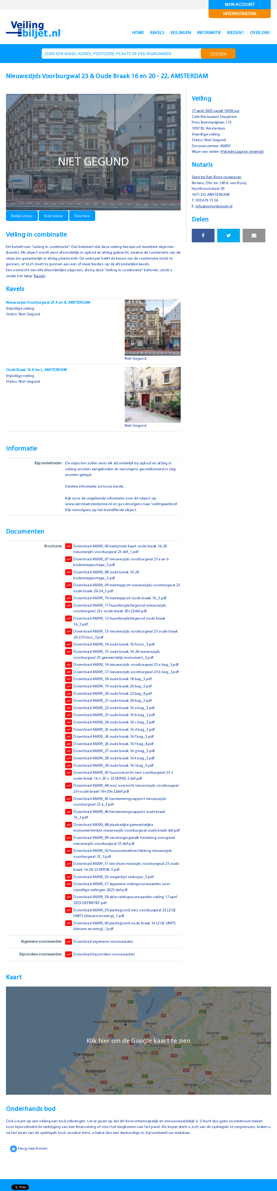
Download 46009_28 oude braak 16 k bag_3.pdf (113, 776)
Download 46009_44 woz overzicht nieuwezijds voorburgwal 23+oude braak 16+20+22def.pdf (112, 805)
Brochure (86, 215)
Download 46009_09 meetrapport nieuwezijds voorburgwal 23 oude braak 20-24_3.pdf (122, 593)
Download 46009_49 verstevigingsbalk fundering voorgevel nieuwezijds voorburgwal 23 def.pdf (113, 863)
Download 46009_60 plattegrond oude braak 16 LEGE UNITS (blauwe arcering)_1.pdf (118, 948)
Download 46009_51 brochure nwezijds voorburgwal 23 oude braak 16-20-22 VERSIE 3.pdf (119, 889)
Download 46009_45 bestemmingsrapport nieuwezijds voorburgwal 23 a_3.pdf (118, 818)
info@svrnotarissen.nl (216, 212)
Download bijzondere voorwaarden (100, 977)
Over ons (258, 32)
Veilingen (167, 32)
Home (119, 32)
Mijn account (240, 4)
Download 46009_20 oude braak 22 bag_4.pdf (111, 711)
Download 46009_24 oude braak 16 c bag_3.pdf (113, 740)
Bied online (56, 215)
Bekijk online (22, 215)
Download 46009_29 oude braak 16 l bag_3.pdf (112, 783)
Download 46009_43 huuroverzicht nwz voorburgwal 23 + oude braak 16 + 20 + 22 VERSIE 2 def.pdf (121, 792)
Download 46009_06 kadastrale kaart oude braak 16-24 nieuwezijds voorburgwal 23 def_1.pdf (119, 554)
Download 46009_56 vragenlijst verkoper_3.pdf (112, 900)
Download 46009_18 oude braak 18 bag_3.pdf (111, 696)
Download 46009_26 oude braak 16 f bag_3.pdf (112, 754)
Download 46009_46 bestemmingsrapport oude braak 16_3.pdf (118, 831)
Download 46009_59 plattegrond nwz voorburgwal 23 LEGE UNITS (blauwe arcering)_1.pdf (117, 935)
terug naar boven (29, 1171)
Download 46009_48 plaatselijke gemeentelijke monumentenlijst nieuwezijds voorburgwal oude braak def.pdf (118, 847)
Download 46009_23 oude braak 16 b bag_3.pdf (113, 732)
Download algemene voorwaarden (100, 965)
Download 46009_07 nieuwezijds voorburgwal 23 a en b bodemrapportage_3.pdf (120, 567)
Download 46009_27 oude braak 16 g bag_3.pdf (113, 768)
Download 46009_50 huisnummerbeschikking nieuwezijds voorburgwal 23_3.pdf (121, 876)
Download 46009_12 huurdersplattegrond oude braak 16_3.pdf (117, 626)
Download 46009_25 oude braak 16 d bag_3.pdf (113, 747)
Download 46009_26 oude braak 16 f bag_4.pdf (112, 761)
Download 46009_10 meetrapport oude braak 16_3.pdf (119, 604)
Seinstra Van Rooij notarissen (219, 182)
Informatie (199, 32)
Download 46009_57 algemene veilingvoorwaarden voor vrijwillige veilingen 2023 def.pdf (120, 909)
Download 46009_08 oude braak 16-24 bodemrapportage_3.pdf (104, 580)
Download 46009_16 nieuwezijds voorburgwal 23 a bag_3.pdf (115, 672)
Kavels (140, 32)
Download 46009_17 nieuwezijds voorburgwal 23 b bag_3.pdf (115, 685)
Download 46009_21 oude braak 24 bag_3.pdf (111, 718)
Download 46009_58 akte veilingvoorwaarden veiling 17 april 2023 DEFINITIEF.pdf (120, 922)
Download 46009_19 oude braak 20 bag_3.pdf (111, 704)
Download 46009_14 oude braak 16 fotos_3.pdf (112, 650)
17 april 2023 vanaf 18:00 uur (218, 110)
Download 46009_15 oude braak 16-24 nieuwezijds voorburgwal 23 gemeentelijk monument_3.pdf (115, 659)
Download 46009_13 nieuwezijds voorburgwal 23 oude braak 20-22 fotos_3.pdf (118, 639)
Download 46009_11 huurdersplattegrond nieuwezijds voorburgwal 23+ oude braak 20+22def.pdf (118, 613)
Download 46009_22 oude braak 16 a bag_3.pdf (113, 725)
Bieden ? (229, 32)
